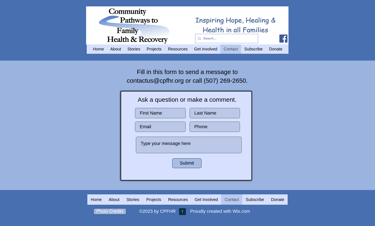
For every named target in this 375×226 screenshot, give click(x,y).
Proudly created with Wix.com (220, 211)
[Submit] (187, 163)
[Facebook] (283, 39)
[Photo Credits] (109, 211)
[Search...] (226, 38)
